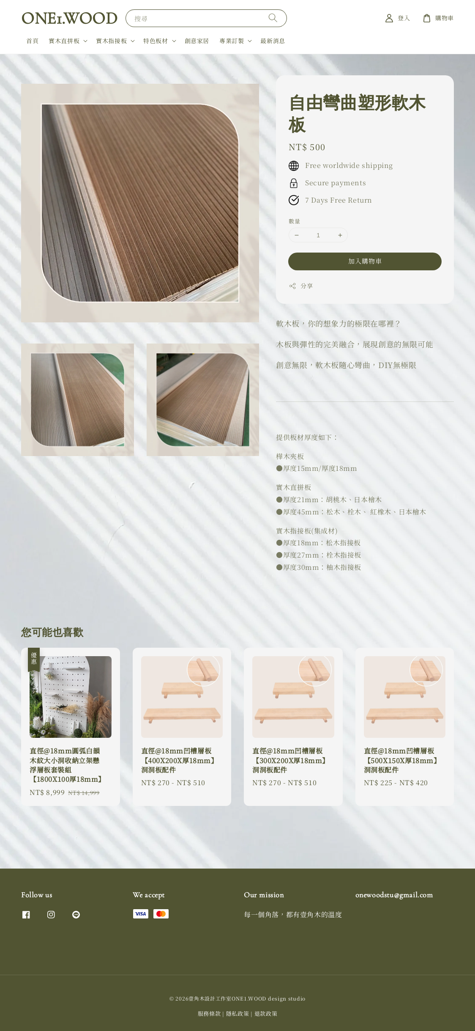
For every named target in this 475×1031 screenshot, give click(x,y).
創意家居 (197, 40)
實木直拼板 (64, 40)
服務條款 (209, 1013)
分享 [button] (301, 285)
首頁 (32, 40)
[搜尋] (273, 18)
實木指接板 (111, 40)
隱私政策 (237, 1013)
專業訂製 (231, 40)
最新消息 (272, 40)
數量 (294, 221)
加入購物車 (365, 260)
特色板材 (155, 40)
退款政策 (266, 1013)
